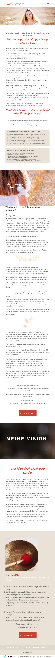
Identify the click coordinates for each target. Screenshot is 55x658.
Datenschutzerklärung (39, 647)
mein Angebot (27, 413)
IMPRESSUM (10, 647)
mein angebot (27, 635)
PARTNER (28, 647)
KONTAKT (20, 647)
